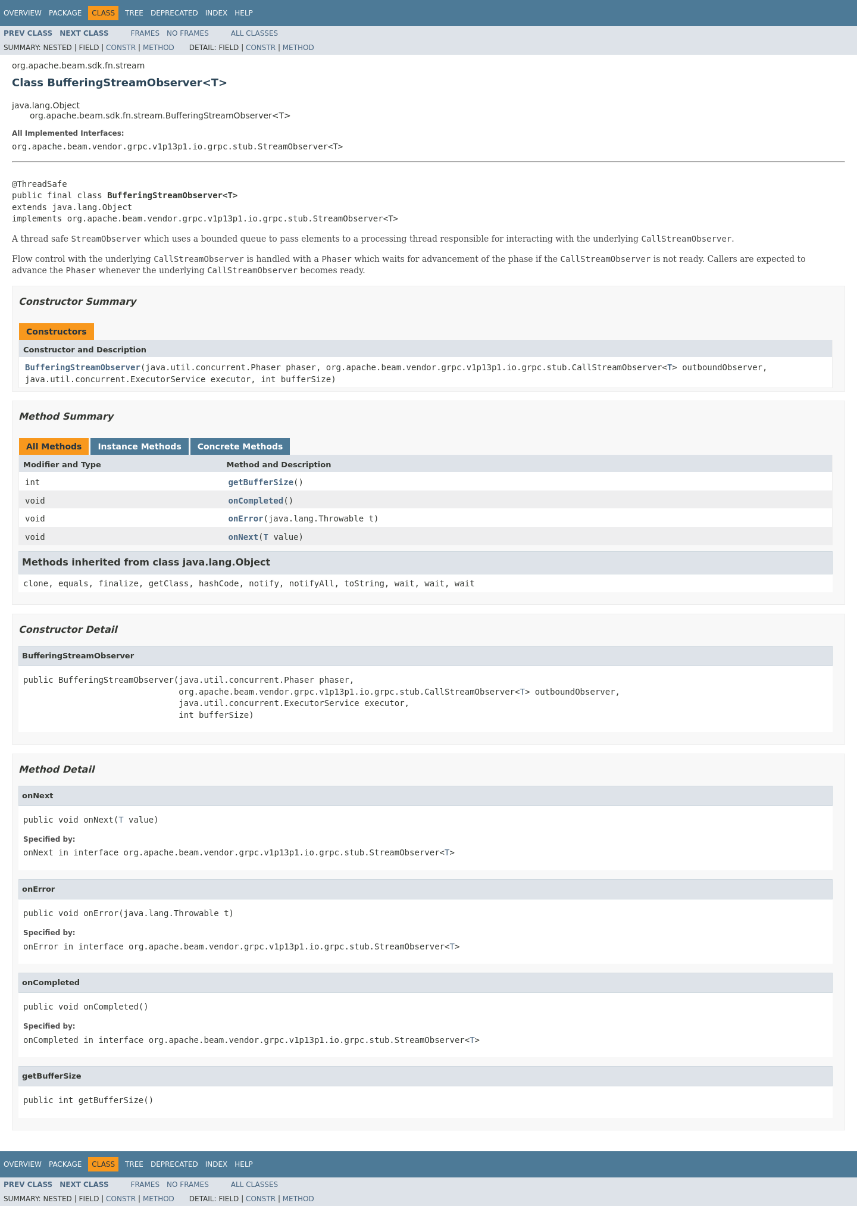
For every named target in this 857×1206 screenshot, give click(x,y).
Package (65, 13)
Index (216, 13)
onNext (244, 537)
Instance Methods (139, 446)
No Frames (188, 33)
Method (158, 47)
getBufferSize (261, 482)
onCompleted (256, 500)
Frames (145, 33)
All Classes (254, 33)
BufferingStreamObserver (82, 367)
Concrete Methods (240, 446)
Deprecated (174, 13)
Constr (121, 47)
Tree (134, 13)
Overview (23, 13)
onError (246, 518)
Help (243, 13)
